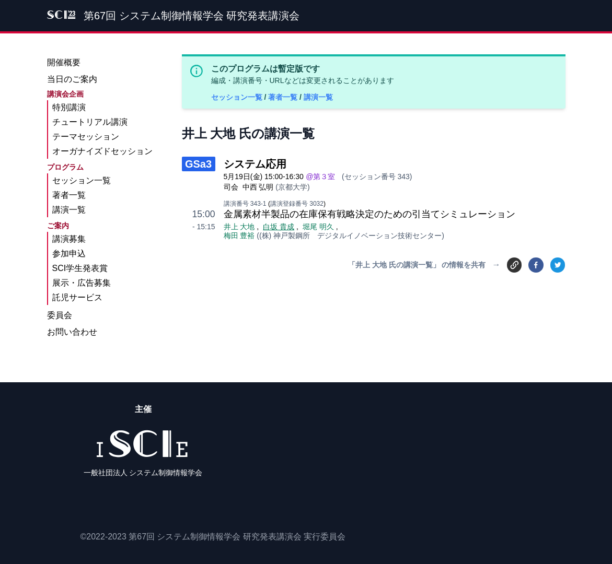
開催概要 (63, 62)
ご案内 (58, 225)
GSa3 (198, 164)
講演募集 (69, 238)
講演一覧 (318, 97)
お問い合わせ (72, 331)
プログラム (65, 167)
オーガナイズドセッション (102, 151)
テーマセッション (85, 136)
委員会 (59, 315)
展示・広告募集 (81, 282)
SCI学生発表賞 (80, 268)
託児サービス (77, 297)
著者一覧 (283, 97)
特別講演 (69, 107)
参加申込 (69, 253)
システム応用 (255, 164)
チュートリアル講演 (90, 122)
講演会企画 (65, 94)
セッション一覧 (237, 97)
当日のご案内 (72, 79)
